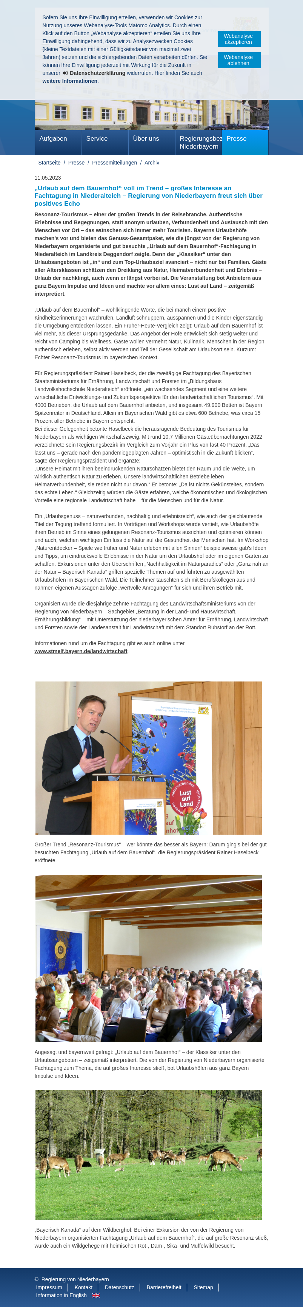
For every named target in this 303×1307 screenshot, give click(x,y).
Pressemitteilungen (114, 163)
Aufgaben (53, 138)
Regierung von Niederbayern (75, 1279)
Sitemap (203, 1287)
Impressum (49, 1287)
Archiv (152, 163)
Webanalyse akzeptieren (238, 39)
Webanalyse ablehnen (238, 60)
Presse (237, 138)
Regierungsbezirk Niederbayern (201, 142)
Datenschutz (119, 1287)
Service (97, 138)
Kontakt (83, 1287)
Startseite (49, 163)
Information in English (61, 1295)
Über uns (146, 138)
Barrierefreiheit (164, 1287)
